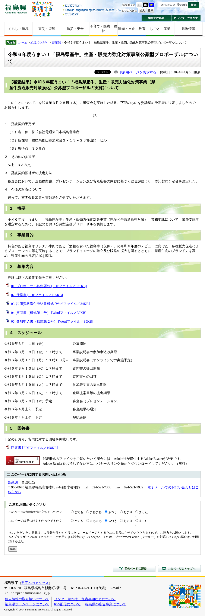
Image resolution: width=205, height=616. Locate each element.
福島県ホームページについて (27, 604)
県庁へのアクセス (35, 583)
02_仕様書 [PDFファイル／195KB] (37, 295)
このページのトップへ (179, 568)
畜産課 (56, 42)
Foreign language (95, 10)
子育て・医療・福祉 (103, 29)
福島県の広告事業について (105, 604)
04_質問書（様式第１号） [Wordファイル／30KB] (48, 313)
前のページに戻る (134, 568)
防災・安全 (75, 29)
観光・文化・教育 (131, 29)
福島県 (16, 9)
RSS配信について (67, 604)
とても (78, 512)
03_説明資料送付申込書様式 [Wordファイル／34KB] (50, 304)
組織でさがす (156, 18)
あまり (127, 512)
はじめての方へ (95, 6)
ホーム (22, 42)
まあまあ (96, 512)
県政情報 (188, 29)
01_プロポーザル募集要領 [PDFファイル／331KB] (49, 286)
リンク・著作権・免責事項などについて (85, 599)
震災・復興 (46, 29)
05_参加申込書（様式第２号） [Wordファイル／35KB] (52, 321)
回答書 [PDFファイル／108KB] (34, 448)
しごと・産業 (160, 29)
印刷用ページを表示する (137, 72)
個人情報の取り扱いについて (27, 599)
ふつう (112, 512)
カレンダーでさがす (186, 18)
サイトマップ (95, 14)
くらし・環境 (18, 29)
